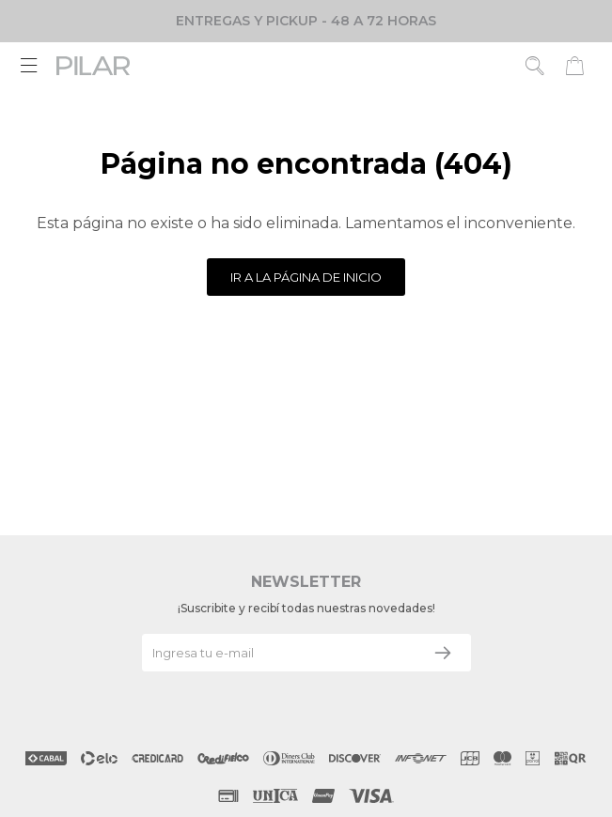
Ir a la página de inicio (306, 277)
